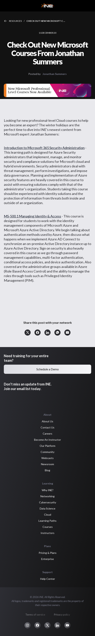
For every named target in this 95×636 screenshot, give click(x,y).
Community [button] (47, 451)
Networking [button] (47, 496)
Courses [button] (48, 526)
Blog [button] (47, 470)
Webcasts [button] (47, 458)
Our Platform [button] (47, 445)
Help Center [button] (47, 578)
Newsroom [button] (47, 464)
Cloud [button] (47, 514)
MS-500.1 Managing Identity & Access (32, 216)
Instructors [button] (47, 533)
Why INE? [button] (47, 490)
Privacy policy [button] (62, 614)
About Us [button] (47, 421)
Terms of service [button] (35, 614)
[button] (28, 332)
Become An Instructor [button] (47, 439)
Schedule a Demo (47, 369)
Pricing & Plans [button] (48, 552)
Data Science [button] (47, 508)
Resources (15, 20)
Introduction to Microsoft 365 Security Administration (44, 148)
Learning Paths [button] (47, 520)
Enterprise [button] (47, 559)
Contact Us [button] (47, 427)
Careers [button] (47, 433)
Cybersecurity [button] (47, 502)
